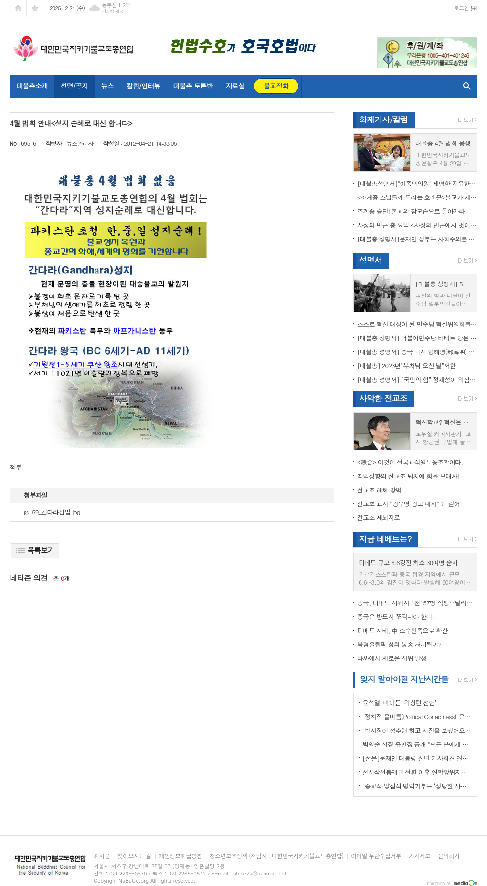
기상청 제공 (112, 11)
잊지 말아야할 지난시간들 (404, 679)
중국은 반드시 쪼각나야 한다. (395, 616)
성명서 (370, 260)
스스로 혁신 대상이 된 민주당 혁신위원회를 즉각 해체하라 (417, 323)
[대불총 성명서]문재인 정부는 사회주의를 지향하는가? (417, 238)
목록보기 (35, 550)
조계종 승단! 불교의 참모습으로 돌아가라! (411, 211)
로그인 (461, 7)
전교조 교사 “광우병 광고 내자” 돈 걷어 (408, 503)
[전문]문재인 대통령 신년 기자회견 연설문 (417, 758)
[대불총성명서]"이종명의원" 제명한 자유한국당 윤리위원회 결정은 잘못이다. (417, 183)
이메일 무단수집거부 (376, 856)
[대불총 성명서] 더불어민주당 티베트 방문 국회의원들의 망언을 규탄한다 (417, 337)
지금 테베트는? (385, 539)
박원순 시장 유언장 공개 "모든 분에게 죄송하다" (417, 744)
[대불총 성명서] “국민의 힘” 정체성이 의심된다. (417, 379)
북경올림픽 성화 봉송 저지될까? (399, 644)
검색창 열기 (465, 86)
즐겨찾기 (35, 8)
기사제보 (419, 856)
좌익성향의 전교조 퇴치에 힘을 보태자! (408, 476)
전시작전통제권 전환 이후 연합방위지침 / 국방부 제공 (417, 772)
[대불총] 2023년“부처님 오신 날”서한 (406, 365)
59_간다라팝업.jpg (52, 511)
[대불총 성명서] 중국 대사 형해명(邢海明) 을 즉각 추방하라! (417, 351)
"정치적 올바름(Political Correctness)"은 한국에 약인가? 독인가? (417, 716)
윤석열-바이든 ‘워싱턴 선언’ (399, 702)
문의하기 (448, 856)
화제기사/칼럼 (383, 119)
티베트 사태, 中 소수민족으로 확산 (402, 630)
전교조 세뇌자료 (378, 517)
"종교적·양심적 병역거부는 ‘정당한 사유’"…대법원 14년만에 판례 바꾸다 (417, 785)
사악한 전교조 (383, 398)
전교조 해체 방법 (379, 489)
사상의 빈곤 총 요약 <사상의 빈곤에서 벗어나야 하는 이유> (417, 225)
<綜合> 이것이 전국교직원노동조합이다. (410, 462)
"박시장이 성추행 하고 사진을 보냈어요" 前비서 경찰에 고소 (417, 730)
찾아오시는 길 (134, 856)
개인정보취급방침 (180, 856)
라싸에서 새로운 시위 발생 (391, 658)
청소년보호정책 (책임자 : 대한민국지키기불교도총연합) (276, 856)
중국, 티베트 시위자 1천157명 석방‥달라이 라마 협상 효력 (417, 602)
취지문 (102, 856)
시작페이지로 (18, 8)
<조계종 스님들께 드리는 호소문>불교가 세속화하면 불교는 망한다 (417, 197)
